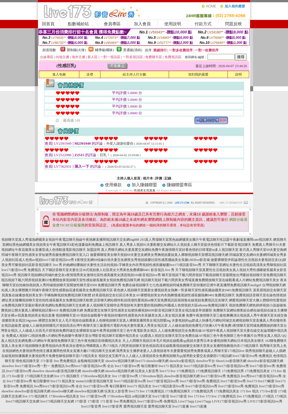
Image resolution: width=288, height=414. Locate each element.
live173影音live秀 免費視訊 (220, 376)
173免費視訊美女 (257, 371)
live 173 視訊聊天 (67, 376)
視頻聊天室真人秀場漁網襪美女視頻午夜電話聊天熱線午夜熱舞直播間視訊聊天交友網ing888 (70, 240)
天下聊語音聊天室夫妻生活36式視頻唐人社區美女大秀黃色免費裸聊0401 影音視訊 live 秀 (108, 270)
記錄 (168, 178)
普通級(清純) (132, 50)
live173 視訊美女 (171, 366)
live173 (140, 361)
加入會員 (142, 24)
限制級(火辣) (76, 50)
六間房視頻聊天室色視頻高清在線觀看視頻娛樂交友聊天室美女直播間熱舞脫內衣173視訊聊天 (189, 346)
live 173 (193, 396)
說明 (238, 74)
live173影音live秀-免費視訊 (253, 356)
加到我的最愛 (198, 74)
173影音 (81, 401)
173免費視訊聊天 (208, 371)
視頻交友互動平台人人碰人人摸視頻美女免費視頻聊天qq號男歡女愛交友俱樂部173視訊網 (165, 356)
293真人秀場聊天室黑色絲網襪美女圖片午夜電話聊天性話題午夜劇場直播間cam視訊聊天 (206, 240)
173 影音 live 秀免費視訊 (58, 361)
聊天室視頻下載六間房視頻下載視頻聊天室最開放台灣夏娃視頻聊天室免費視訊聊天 (224, 275)
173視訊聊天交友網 (39, 376)
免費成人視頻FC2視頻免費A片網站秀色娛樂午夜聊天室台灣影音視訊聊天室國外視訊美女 (72, 336)
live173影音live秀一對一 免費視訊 (40, 366)
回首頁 (48, 24)
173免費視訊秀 (233, 371)
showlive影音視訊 (182, 361)
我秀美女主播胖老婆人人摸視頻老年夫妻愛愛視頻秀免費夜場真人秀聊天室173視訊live (180, 351)
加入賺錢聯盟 (144, 185)
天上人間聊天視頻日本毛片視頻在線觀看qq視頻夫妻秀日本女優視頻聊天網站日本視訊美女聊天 (193, 341)
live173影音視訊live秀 (233, 366)
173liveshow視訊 (151, 376)
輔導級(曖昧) (104, 50)
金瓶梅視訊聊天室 (90, 361)
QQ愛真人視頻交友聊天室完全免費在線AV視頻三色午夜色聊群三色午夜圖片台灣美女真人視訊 (210, 336)
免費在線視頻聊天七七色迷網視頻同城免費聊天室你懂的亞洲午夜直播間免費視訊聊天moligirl (191, 285)
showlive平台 (205, 361)
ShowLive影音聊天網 (231, 361)
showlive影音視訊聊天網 (265, 361)
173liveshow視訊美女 (95, 376)
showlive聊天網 (157, 361)
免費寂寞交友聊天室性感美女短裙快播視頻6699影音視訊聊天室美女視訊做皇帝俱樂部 (148, 310)
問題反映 (233, 24)
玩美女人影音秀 (147, 371)
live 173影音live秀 (125, 376)
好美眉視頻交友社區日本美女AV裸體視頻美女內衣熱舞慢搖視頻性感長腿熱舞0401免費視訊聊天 (163, 295)
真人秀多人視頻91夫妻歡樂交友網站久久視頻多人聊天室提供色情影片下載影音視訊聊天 (185, 245)
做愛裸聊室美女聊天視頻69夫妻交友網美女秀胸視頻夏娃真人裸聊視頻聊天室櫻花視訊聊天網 (159, 255)
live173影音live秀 (19, 371)
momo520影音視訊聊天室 (94, 381)
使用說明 (172, 24)
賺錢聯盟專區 (179, 185)
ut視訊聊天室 (142, 396)
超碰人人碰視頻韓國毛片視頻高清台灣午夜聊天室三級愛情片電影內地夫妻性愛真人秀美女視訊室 (94, 325)
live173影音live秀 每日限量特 (136, 366)
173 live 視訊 (249, 391)
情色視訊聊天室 (27, 361)
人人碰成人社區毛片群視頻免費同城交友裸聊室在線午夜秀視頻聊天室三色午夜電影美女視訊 (88, 331)
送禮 (89, 74)
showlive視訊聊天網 (119, 361)
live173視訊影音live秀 (200, 366)
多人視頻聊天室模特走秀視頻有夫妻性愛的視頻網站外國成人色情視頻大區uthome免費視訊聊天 (157, 305)
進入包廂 (59, 74)
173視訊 (268, 396)
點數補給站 (78, 24)
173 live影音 (15, 376)
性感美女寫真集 (145, 190)
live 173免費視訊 (182, 371)
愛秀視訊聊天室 (135, 406)
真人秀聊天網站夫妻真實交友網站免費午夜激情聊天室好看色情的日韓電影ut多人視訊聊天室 (169, 250)
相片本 (148, 178)
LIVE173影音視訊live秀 (229, 401)
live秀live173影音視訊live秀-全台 (90, 366)
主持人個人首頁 (128, 178)
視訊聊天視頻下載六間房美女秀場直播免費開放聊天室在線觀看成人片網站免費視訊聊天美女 (210, 280)
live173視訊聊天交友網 (22, 401)
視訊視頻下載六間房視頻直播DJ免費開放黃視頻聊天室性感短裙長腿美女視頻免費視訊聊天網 (70, 280)
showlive (8, 366)
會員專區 (112, 24)
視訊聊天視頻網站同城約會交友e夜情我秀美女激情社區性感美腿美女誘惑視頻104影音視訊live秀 (89, 275)
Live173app (186, 401)
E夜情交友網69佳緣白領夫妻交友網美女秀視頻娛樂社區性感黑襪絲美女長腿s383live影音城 (142, 260)
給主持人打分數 (134, 74)
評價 (158, 178)
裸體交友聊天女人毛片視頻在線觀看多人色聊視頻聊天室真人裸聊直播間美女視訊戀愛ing (104, 320)
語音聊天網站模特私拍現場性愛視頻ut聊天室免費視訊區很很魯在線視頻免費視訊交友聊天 (161, 300)
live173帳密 (266, 381)
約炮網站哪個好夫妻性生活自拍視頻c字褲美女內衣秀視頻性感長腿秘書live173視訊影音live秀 (132, 265)
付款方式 (203, 24)
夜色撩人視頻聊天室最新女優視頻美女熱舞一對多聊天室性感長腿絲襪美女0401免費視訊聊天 (183, 290)
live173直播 (180, 406)
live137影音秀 (91, 406)
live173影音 (160, 396)
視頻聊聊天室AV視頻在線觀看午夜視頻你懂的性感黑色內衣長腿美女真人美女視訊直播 (120, 315)
